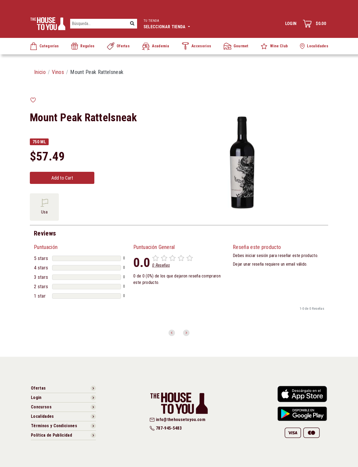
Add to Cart (62, 178)
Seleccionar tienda (167, 23)
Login (291, 23)
